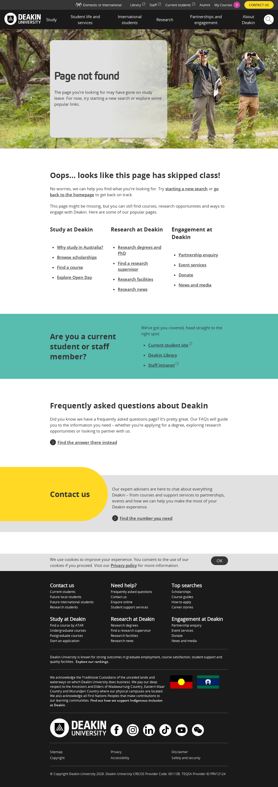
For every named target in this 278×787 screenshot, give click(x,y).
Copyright (57, 758)
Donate (186, 275)
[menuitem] (227, 5)
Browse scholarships (77, 257)
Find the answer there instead (87, 442)
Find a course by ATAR (66, 625)
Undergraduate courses (68, 630)
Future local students (65, 597)
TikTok (165, 730)
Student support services (129, 607)
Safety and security (186, 758)
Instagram (133, 730)
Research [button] (164, 19)
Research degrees (124, 625)
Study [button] (51, 19)
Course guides (182, 597)
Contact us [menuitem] (259, 5)
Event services (192, 264)
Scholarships (181, 591)
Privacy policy (124, 565)
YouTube (182, 730)
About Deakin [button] (248, 19)
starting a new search (186, 188)
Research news (132, 289)
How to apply (181, 602)
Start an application (64, 640)
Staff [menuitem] (155, 5)
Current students (62, 591)
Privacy (116, 752)
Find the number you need (146, 518)
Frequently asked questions (131, 591)
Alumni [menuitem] (205, 5)
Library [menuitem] (137, 5)
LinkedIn (149, 730)
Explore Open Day (74, 277)
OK (219, 560)
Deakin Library (162, 355)
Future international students (72, 602)
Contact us (119, 597)
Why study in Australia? (80, 247)
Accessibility (120, 758)
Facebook (116, 730)
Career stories (182, 607)
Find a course (70, 267)
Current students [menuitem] (180, 5)
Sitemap (56, 752)
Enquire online (121, 602)
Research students (64, 607)
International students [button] (130, 19)
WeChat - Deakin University (198, 730)
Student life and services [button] (85, 19)
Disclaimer (180, 752)
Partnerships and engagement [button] (206, 19)
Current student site (170, 345)
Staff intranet (163, 365)
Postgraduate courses (66, 635)
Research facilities (135, 279)
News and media (195, 285)
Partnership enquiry (198, 254)
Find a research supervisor (131, 630)
